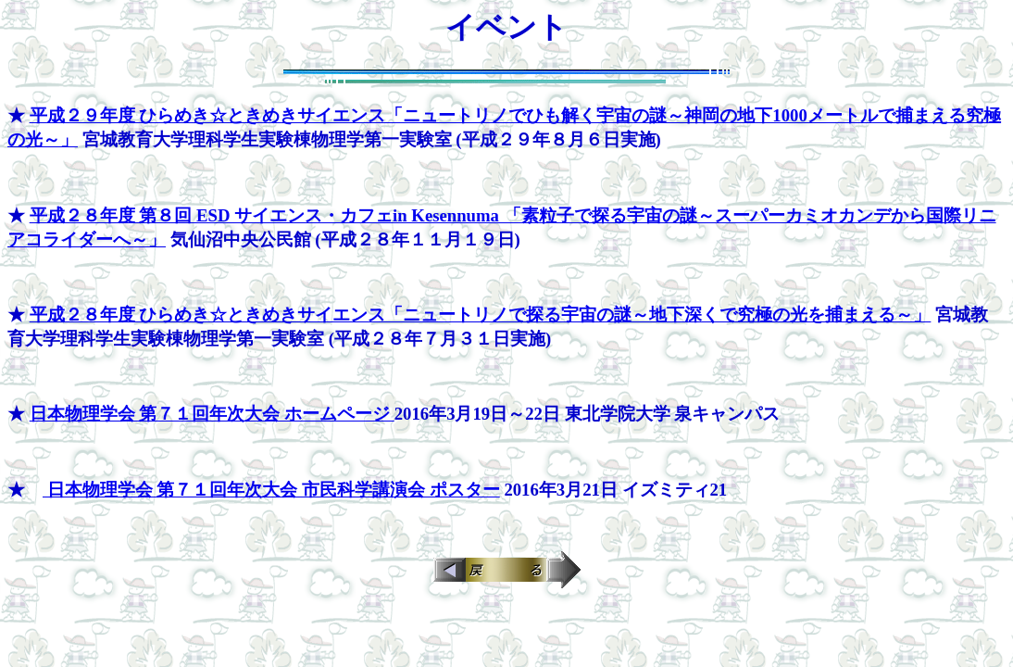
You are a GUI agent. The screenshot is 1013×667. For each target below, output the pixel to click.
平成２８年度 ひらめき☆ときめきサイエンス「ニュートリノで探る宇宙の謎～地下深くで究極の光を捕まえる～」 (481, 314)
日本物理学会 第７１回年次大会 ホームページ (212, 413)
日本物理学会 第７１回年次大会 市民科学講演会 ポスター (271, 489)
